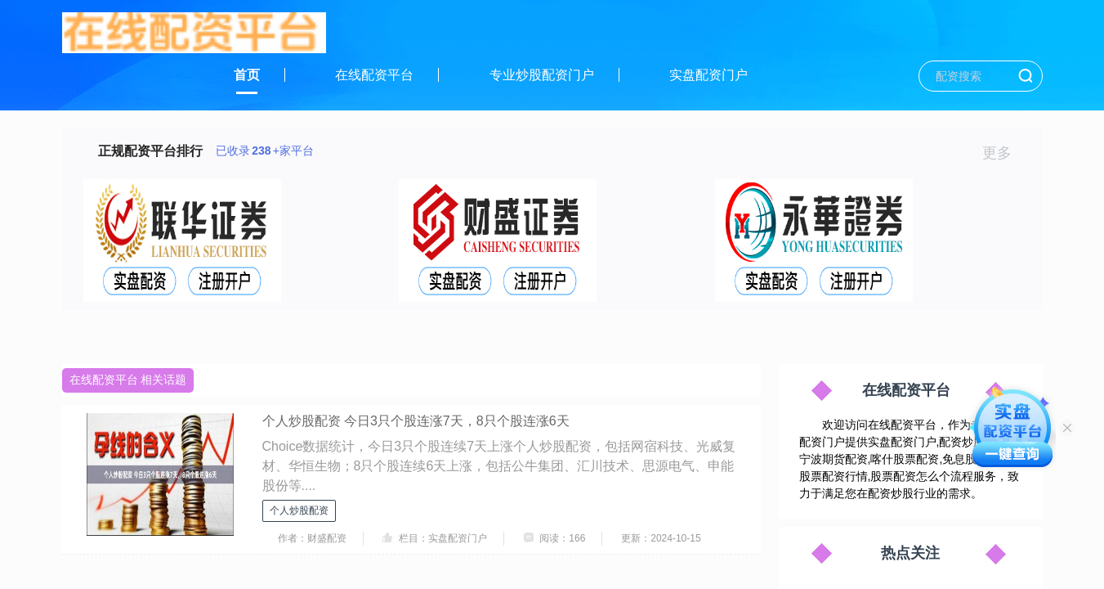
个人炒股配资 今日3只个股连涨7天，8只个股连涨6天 (416, 421)
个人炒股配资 (299, 510)
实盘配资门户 (708, 75)
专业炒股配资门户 (541, 75)
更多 (1004, 153)
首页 (247, 75)
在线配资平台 (374, 75)
